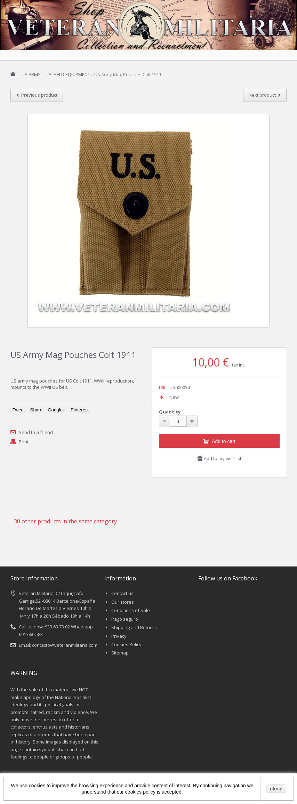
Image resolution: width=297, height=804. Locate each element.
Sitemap (120, 653)
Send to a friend (36, 432)
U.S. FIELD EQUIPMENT (67, 74)
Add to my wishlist (219, 458)
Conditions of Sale (130, 610)
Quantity (169, 412)
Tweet (19, 409)
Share (36, 409)
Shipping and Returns (134, 627)
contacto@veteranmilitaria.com (64, 645)
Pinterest (80, 409)
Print (24, 442)
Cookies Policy (126, 644)
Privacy (119, 636)
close (276, 788)
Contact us (122, 593)
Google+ (56, 409)
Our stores (122, 602)
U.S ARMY (30, 74)
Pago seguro (124, 619)
